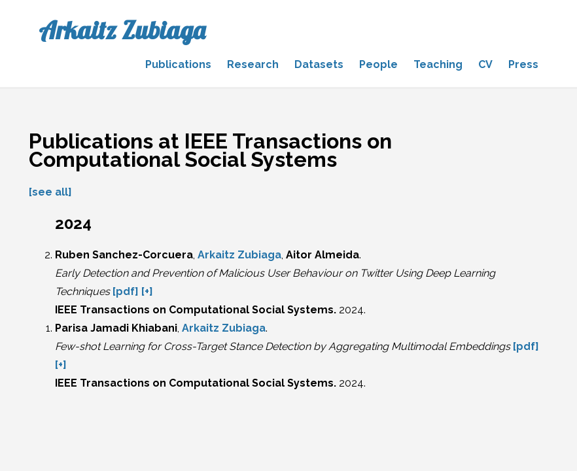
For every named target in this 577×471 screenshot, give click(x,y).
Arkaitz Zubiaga (122, 30)
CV (485, 64)
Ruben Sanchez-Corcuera (124, 255)
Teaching (438, 64)
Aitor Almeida (322, 255)
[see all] (50, 192)
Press (523, 64)
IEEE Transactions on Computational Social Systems (194, 310)
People (378, 64)
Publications (178, 64)
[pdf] (126, 291)
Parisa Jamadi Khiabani (116, 328)
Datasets (318, 64)
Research (253, 64)
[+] (147, 291)
